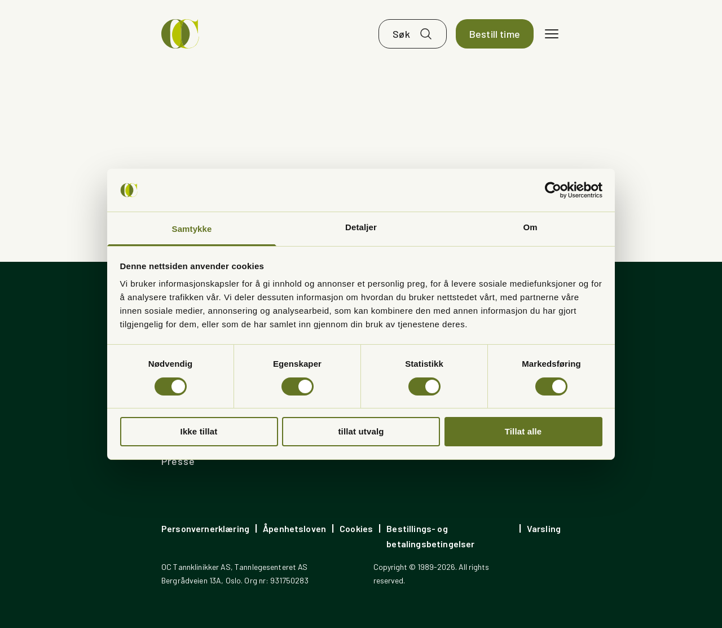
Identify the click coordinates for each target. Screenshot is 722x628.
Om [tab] (530, 227)
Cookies (356, 528)
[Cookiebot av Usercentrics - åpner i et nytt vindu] (553, 190)
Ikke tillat (199, 431)
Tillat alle (523, 431)
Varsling (544, 528)
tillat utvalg (361, 431)
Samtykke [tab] (192, 229)
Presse (178, 461)
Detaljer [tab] (361, 227)
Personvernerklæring (205, 528)
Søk (401, 34)
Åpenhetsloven (294, 528)
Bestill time (494, 34)
